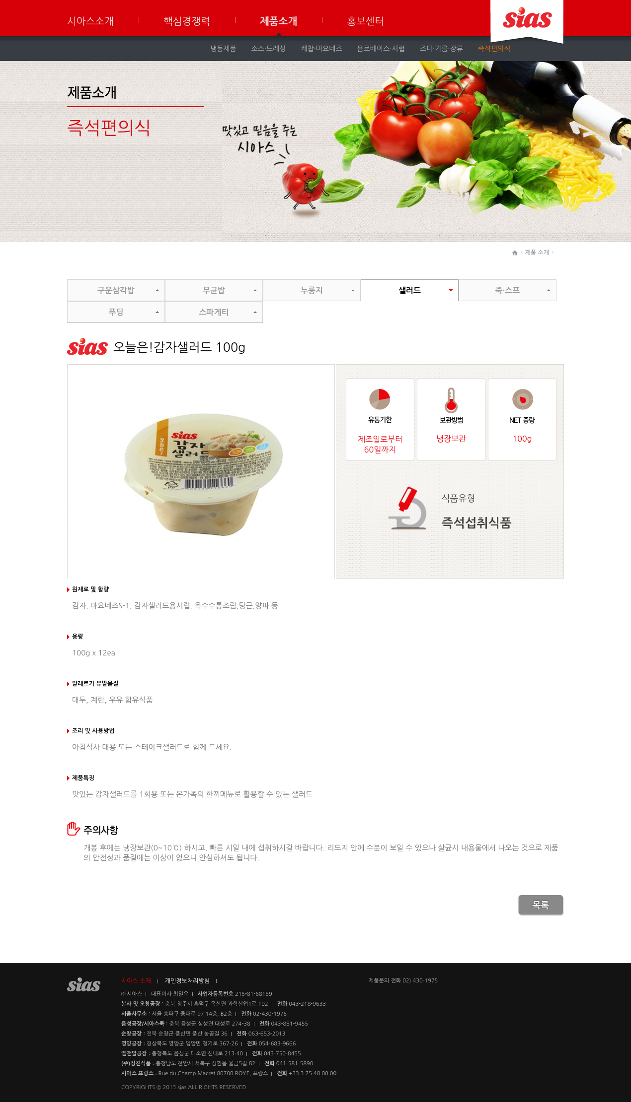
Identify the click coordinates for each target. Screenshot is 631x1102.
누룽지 (312, 290)
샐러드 (409, 290)
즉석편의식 (494, 48)
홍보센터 (365, 21)
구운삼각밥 (116, 290)
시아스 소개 (136, 981)
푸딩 (115, 312)
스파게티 (214, 312)
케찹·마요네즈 (321, 48)
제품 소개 (537, 253)
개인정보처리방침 (187, 981)
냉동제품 (223, 48)
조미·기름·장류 (441, 48)
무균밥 (214, 290)
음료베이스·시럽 (381, 48)
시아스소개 (90, 21)
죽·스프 (507, 290)
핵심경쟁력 (186, 21)
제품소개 (278, 21)
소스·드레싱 (268, 48)
